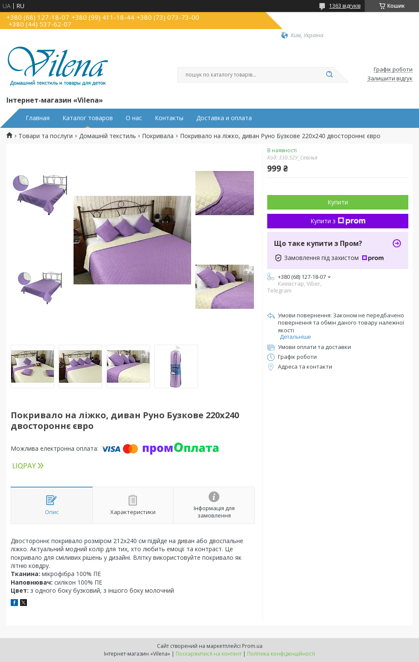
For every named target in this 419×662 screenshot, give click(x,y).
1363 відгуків (344, 5)
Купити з (338, 221)
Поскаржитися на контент (209, 653)
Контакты (169, 118)
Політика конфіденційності (281, 653)
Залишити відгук (390, 79)
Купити (338, 202)
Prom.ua (252, 646)
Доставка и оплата (224, 118)
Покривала (158, 136)
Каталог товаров (87, 118)
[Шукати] (329, 75)
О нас (134, 118)
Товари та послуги (45, 136)
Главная (38, 118)
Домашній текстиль (107, 136)
